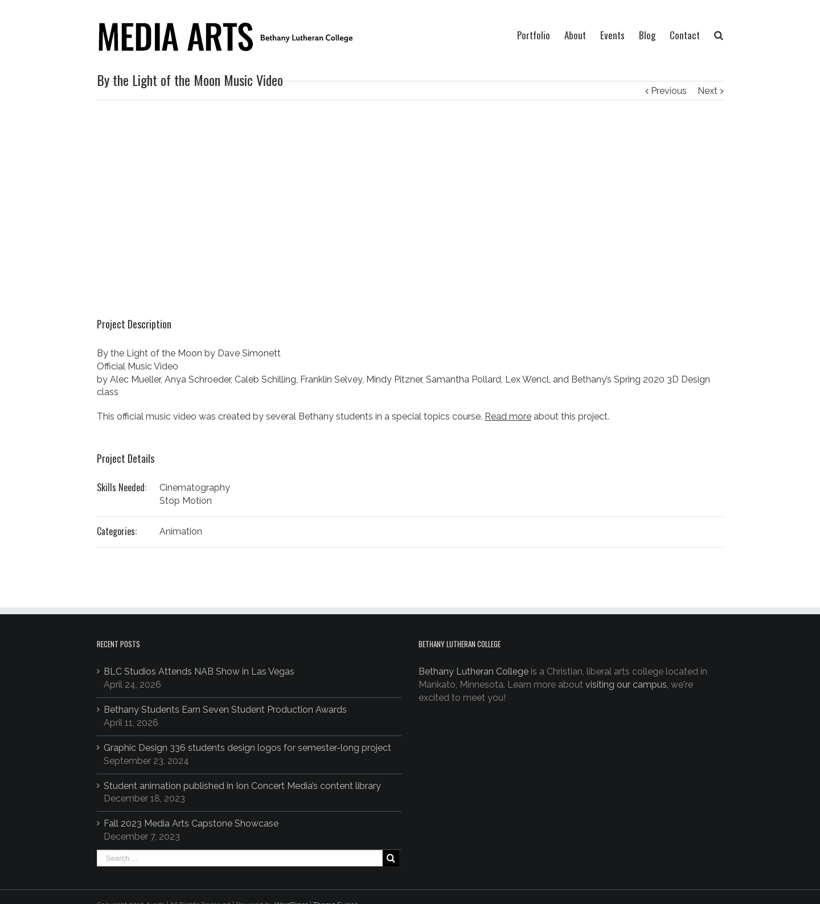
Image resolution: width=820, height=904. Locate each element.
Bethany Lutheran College (473, 671)
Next (708, 90)
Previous (669, 90)
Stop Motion (185, 500)
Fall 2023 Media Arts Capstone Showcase (191, 823)
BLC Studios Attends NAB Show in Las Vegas (199, 671)
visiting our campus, (627, 684)
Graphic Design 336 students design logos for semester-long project (247, 747)
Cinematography (194, 487)
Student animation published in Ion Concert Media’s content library (242, 785)
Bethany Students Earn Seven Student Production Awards (225, 709)
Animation (180, 531)
